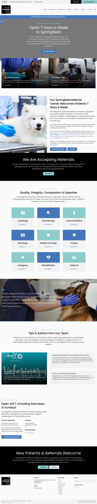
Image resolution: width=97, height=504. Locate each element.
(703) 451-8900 (39, 2)
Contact (89, 9)
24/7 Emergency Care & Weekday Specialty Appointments (48, 16)
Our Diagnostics (59, 77)
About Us (72, 149)
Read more (6, 382)
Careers (83, 9)
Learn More (8, 85)
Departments (52, 9)
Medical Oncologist (86, 135)
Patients (69, 9)
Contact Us (43, 467)
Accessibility (23, 501)
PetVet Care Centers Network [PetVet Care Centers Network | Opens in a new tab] (88, 502)
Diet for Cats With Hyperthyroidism (64, 373)
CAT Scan (60, 133)
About (45, 9)
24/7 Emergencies (89, 2)
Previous (44, 55)
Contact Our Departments (11, 437)
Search (29, 501)
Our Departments (13, 77)
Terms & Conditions (13, 501)
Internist (78, 135)
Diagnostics (61, 9)
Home (59, 480)
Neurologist (53, 136)
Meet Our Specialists (58, 149)
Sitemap (3, 502)
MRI (53, 133)
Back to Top (9, 502)
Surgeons (75, 136)
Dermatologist (71, 135)
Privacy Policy (5, 501)
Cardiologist (62, 135)
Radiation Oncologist (63, 136)
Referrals (76, 2)
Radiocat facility (64, 138)
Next (52, 55)
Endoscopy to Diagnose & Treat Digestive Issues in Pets (70, 355)
